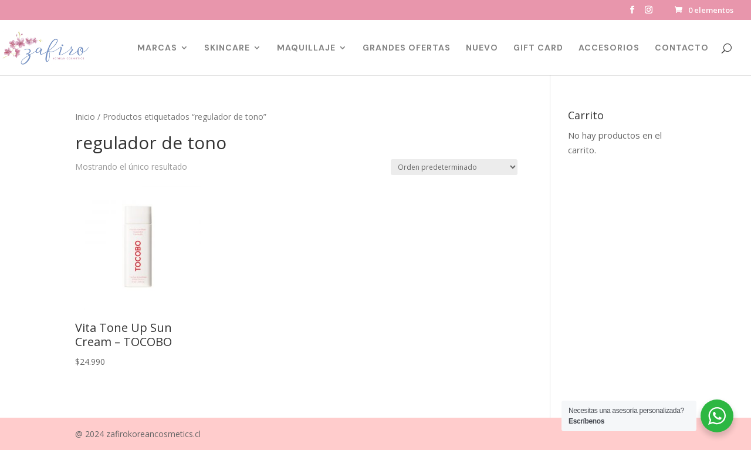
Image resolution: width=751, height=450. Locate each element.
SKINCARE (227, 48)
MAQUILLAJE (306, 48)
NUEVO (482, 48)
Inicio (85, 116)
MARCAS (157, 48)
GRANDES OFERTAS (407, 48)
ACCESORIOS (609, 48)
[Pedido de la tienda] (454, 167)
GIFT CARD (538, 48)
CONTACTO (682, 48)
